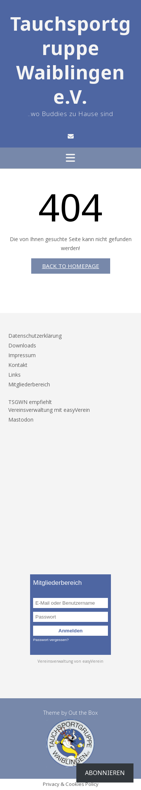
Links (14, 374)
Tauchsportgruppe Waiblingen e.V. (70, 60)
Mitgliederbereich (29, 384)
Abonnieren (105, 773)
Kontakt (17, 364)
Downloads (22, 345)
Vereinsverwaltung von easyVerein (70, 661)
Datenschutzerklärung (35, 335)
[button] (70, 158)
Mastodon (20, 419)
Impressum (22, 355)
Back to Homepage (70, 266)
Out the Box (83, 712)
